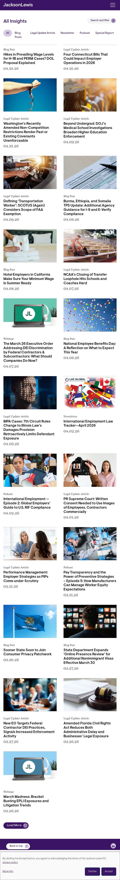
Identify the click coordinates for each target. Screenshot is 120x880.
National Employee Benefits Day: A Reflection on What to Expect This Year (90, 348)
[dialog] (60, 866)
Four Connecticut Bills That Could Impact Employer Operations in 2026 (86, 59)
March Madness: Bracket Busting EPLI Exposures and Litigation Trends (26, 801)
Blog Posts (18, 35)
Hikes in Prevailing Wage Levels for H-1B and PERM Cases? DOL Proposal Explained (28, 59)
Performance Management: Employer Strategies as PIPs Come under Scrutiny (25, 577)
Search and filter (100, 20)
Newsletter (67, 33)
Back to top (16, 846)
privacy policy (10, 862)
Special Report (104, 33)
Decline (92, 871)
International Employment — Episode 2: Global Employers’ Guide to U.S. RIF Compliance (27, 503)
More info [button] (8, 871)
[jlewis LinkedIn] (113, 845)
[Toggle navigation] (113, 5)
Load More (14, 825)
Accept (109, 871)
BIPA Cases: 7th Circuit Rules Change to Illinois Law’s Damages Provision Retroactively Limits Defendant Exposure (28, 430)
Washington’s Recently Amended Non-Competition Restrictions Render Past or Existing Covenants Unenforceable (26, 132)
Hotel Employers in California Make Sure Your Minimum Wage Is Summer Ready (28, 279)
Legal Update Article (42, 33)
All (7, 33)
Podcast (85, 33)
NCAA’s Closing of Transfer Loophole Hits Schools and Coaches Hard (85, 279)
